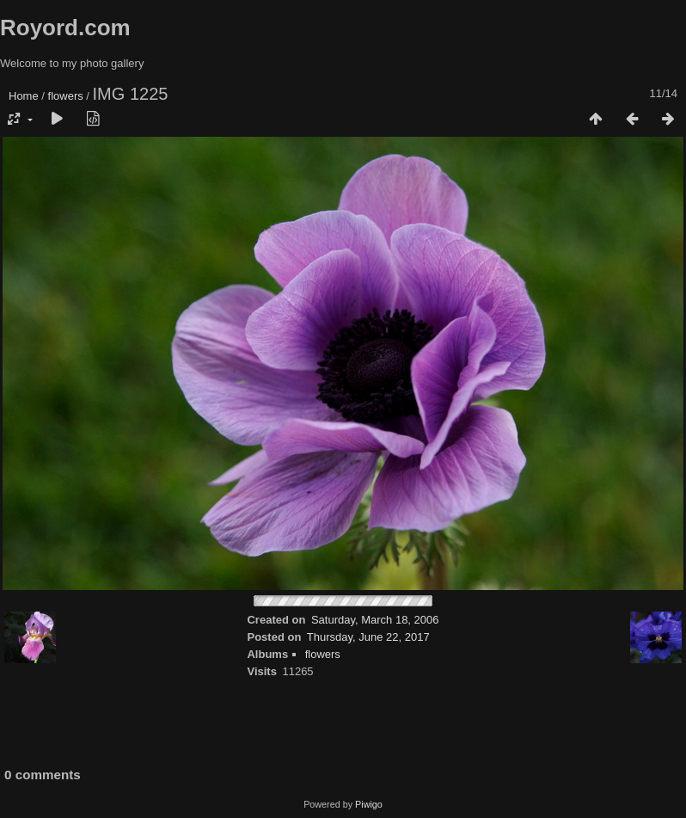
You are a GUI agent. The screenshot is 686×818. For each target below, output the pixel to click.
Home (24, 95)
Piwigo (369, 804)
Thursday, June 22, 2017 (368, 636)
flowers (65, 95)
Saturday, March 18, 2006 (375, 619)
